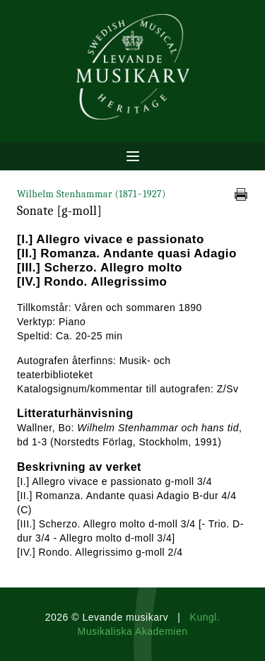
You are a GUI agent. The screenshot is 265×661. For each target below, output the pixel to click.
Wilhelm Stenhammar (91, 194)
